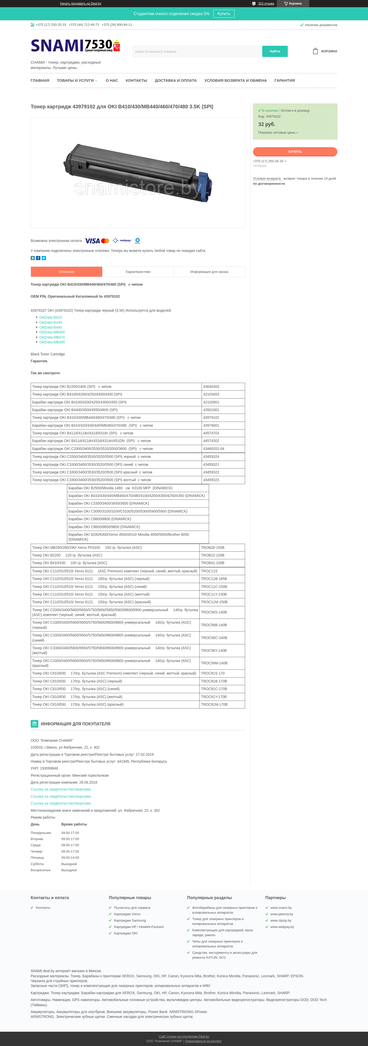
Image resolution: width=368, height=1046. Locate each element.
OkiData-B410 (50, 317)
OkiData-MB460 (52, 332)
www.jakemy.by (282, 914)
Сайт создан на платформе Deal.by (184, 1036)
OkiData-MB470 (52, 337)
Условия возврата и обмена (235, 80)
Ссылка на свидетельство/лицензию (61, 789)
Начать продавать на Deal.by (80, 3)
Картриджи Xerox (127, 914)
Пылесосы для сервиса (132, 908)
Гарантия (284, 80)
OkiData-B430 (50, 322)
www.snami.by (281, 908)
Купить (224, 13)
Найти (275, 51)
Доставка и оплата (176, 80)
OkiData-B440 (50, 327)
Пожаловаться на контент (203, 1041)
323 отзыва (266, 3)
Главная (40, 80)
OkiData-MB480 (52, 342)
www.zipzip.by (281, 920)
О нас (112, 80)
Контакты (136, 80)
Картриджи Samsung (130, 920)
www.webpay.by (282, 927)
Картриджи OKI (125, 933)
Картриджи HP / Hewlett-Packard (138, 927)
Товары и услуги (75, 80)
